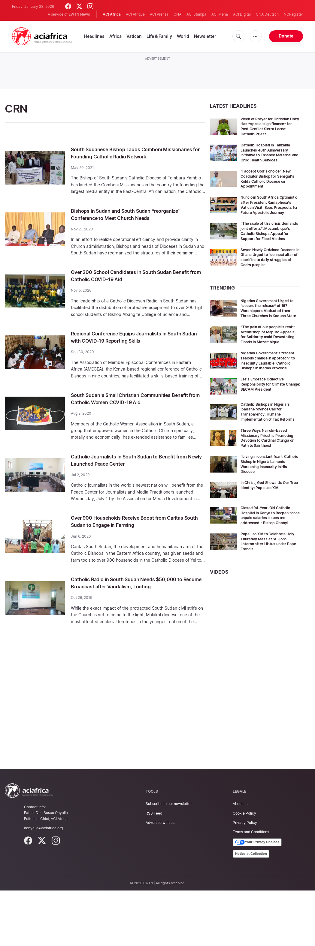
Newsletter (205, 36)
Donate (286, 35)
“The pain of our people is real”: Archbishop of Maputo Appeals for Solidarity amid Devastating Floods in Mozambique (269, 367)
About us (240, 859)
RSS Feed (154, 868)
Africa (115, 36)
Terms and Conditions (251, 887)
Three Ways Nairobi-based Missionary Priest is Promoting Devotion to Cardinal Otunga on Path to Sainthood (268, 485)
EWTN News (79, 14)
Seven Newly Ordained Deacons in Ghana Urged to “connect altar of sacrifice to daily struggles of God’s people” (269, 279)
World (183, 36)
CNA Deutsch (267, 14)
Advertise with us (160, 878)
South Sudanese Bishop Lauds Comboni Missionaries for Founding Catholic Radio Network (128, 156)
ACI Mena (219, 14)
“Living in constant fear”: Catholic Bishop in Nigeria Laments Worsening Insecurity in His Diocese (266, 514)
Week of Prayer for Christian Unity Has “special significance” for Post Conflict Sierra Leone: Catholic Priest (269, 128)
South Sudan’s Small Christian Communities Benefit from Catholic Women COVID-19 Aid (133, 413)
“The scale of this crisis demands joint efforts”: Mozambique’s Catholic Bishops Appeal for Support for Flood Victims (268, 248)
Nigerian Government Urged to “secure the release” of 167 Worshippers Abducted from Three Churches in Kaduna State (270, 335)
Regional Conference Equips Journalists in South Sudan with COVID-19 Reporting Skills (134, 351)
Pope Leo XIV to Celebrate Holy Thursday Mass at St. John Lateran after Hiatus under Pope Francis (267, 597)
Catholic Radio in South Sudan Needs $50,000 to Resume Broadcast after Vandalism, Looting (136, 597)
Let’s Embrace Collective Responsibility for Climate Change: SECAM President (267, 424)
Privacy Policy (245, 878)
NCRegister (293, 14)
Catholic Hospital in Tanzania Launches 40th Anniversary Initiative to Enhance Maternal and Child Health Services (270, 160)
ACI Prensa (159, 14)
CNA (177, 14)
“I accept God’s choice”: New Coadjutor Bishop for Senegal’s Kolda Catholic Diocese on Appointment (270, 189)
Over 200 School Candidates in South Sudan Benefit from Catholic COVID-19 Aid (134, 290)
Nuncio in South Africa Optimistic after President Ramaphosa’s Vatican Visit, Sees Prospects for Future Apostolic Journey (268, 217)
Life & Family (159, 36)
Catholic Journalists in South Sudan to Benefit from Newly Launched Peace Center (136, 474)
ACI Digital (242, 14)
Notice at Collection (251, 909)
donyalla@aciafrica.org (43, 883)
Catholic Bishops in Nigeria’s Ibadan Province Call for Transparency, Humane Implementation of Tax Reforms (269, 454)
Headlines (94, 36)
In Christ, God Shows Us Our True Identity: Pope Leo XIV (269, 535)
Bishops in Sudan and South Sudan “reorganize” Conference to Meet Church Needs (130, 225)
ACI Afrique (135, 14)
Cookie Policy (244, 868)
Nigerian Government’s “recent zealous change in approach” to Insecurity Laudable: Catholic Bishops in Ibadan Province (270, 398)
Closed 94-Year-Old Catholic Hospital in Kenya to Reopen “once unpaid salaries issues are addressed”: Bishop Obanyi (269, 568)
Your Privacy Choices (257, 897)
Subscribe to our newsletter (169, 859)
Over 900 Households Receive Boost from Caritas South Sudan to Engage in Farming (131, 535)
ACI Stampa (196, 14)
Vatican (134, 36)
